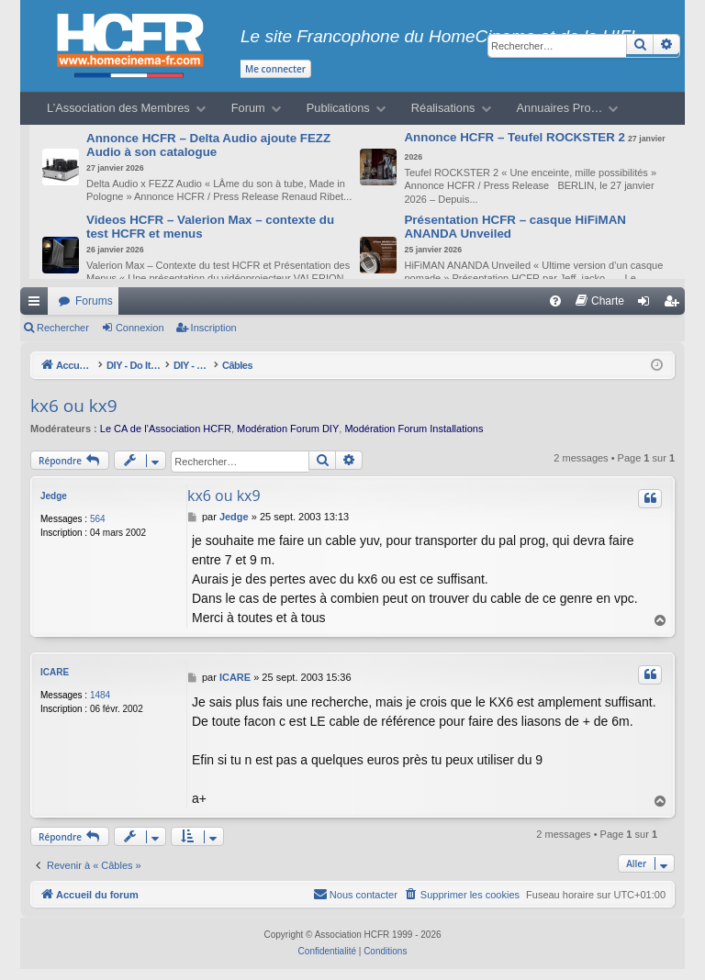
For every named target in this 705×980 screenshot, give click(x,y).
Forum (248, 108)
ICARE (54, 672)
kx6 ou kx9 (74, 406)
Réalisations (443, 108)
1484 (100, 695)
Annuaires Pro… (560, 108)
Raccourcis (38, 305)
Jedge (53, 496)
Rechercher (63, 327)
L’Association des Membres (118, 108)
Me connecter (275, 68)
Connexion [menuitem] (647, 305)
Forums (94, 301)
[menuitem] (555, 301)
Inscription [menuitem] (675, 305)
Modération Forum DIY (288, 428)
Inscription (214, 327)
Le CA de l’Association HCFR (165, 428)
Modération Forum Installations (413, 428)
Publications (338, 108)
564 (98, 519)
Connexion (140, 327)
